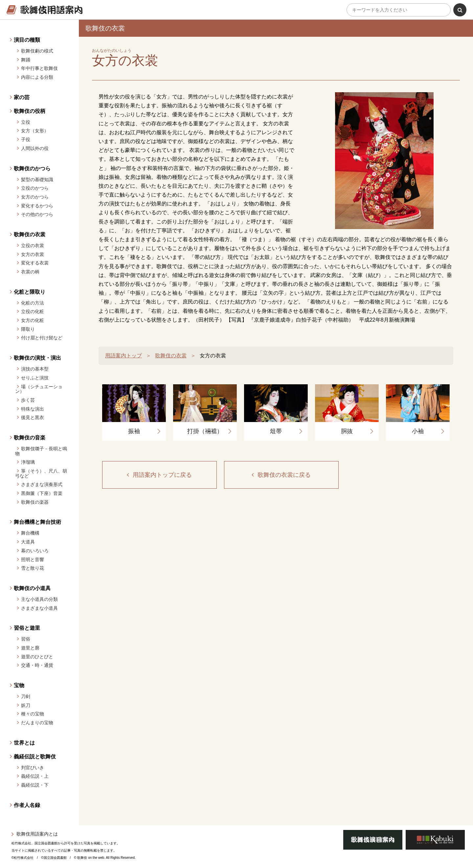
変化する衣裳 (35, 262)
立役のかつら (35, 188)
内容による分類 (37, 77)
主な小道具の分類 (39, 599)
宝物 (19, 685)
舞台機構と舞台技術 (37, 522)
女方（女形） (35, 130)
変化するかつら (37, 205)
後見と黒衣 (32, 417)
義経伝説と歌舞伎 (35, 756)
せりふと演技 (35, 377)
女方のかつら (35, 197)
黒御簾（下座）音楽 (41, 493)
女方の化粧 (32, 320)
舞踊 (25, 59)
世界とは (24, 743)
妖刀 (25, 705)
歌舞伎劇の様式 (37, 50)
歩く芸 (28, 400)
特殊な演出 (32, 409)
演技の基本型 (35, 368)
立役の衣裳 (32, 245)
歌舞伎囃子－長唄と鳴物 (41, 451)
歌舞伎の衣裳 (29, 234)
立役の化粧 (32, 311)
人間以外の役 (35, 148)
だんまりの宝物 (37, 722)
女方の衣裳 (32, 254)
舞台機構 (30, 533)
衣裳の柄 (30, 271)
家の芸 (22, 97)
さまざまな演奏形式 (41, 484)
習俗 (25, 639)
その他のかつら (37, 214)
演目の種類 (27, 40)
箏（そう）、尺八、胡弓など (41, 473)
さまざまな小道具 (39, 608)
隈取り (28, 329)
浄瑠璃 (28, 462)
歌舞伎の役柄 (29, 111)
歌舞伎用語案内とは (37, 833)
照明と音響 (32, 559)
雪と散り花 (32, 568)
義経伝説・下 (35, 785)
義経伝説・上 (35, 776)
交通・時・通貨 (37, 665)
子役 (25, 139)
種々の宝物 (32, 713)
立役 (25, 122)
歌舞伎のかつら (32, 168)
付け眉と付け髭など (41, 337)
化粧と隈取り (29, 292)
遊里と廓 (30, 647)
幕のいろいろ (35, 550)
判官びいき (32, 767)
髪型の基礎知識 (37, 179)
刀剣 (25, 696)
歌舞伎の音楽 (29, 437)
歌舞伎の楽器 (35, 502)
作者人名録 (27, 805)
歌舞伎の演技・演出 (37, 358)
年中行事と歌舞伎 (39, 68)
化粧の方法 (32, 303)
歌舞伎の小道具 (32, 588)
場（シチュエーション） (38, 389)
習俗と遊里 (27, 628)
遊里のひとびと (37, 656)
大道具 (28, 541)
